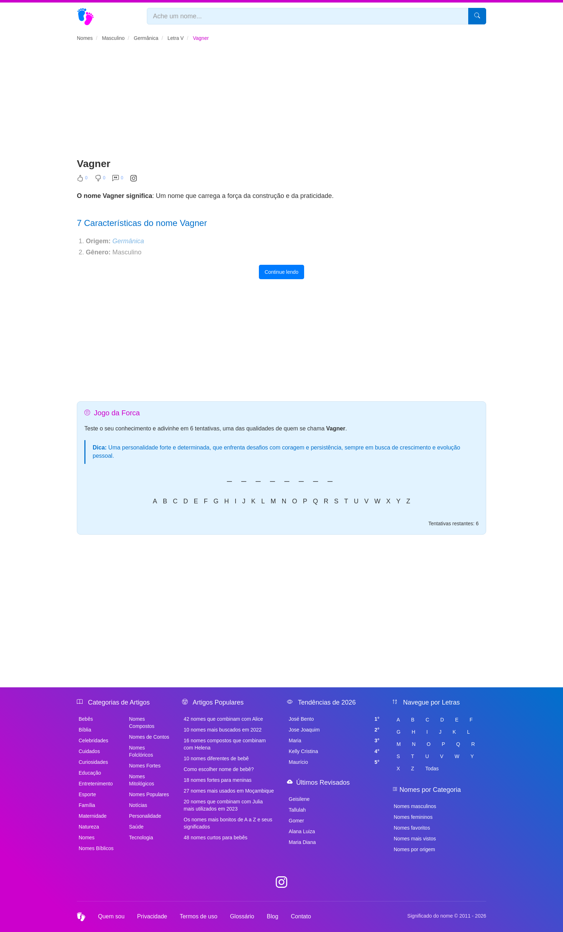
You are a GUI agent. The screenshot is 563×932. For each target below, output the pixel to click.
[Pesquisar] (477, 16)
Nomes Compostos (141, 722)
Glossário (242, 916)
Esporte (87, 794)
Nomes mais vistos (415, 838)
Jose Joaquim (334, 729)
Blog (272, 916)
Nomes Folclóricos (141, 751)
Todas (431, 768)
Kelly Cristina (334, 751)
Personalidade (145, 816)
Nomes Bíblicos (96, 848)
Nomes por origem (414, 849)
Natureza (89, 827)
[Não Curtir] (100, 179)
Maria (334, 740)
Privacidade (152, 916)
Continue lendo (281, 272)
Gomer (296, 820)
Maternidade (93, 816)
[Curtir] (82, 179)
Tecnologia (141, 837)
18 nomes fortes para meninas (218, 780)
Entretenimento (96, 783)
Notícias (138, 805)
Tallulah (297, 810)
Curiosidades (93, 762)
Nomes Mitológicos (141, 780)
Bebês (86, 719)
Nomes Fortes (144, 766)
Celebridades (93, 740)
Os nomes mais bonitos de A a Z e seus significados (228, 823)
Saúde (136, 827)
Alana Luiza (302, 831)
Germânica (128, 241)
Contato (301, 916)
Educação (90, 773)
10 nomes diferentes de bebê (216, 758)
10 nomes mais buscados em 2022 (223, 730)
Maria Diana (302, 842)
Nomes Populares (149, 794)
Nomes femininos (413, 817)
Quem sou (111, 916)
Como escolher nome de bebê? (219, 769)
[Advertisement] (281, 102)
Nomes (86, 837)
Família (87, 805)
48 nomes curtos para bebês (215, 837)
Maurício (334, 762)
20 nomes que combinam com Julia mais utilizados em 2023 (223, 805)
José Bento (334, 719)
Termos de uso (198, 916)
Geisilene (299, 799)
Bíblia (85, 730)
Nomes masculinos (415, 806)
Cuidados (89, 751)
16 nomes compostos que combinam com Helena (225, 744)
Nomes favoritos (412, 828)
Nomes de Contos (149, 737)
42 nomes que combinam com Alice (223, 719)
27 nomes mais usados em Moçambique (229, 791)
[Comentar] (117, 179)
